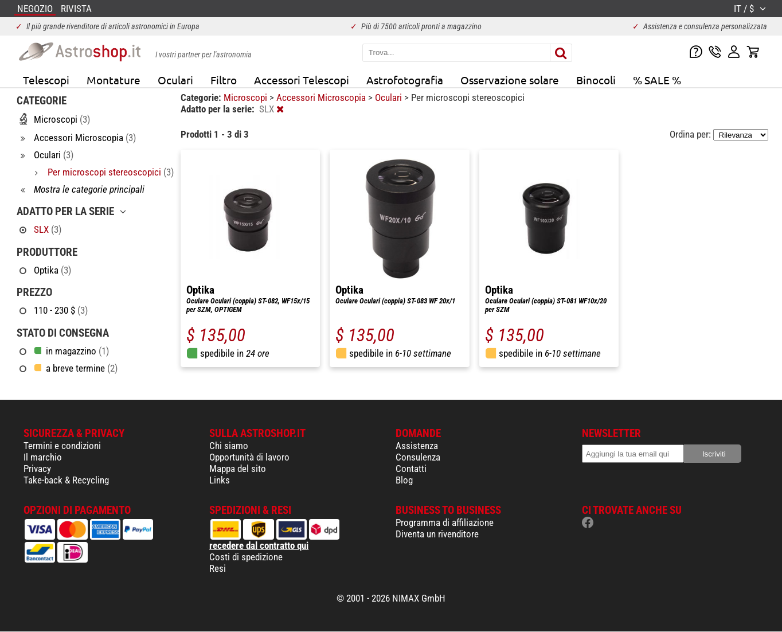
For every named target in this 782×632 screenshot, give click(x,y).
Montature (113, 80)
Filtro (223, 80)
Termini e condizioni (62, 445)
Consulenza (418, 457)
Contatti (411, 468)
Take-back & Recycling (66, 480)
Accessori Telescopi (301, 80)
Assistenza (417, 445)
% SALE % (657, 80)
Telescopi (46, 80)
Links (219, 480)
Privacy (37, 468)
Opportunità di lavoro (249, 457)
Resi (217, 568)
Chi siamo (228, 445)
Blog (404, 480)
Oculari (175, 80)
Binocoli (596, 80)
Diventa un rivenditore (437, 534)
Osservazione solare (509, 80)
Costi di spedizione (246, 557)
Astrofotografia (404, 80)
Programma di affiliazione (445, 522)
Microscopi (246, 97)
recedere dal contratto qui (258, 545)
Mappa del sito (237, 468)
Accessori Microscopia (322, 97)
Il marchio (43, 457)
